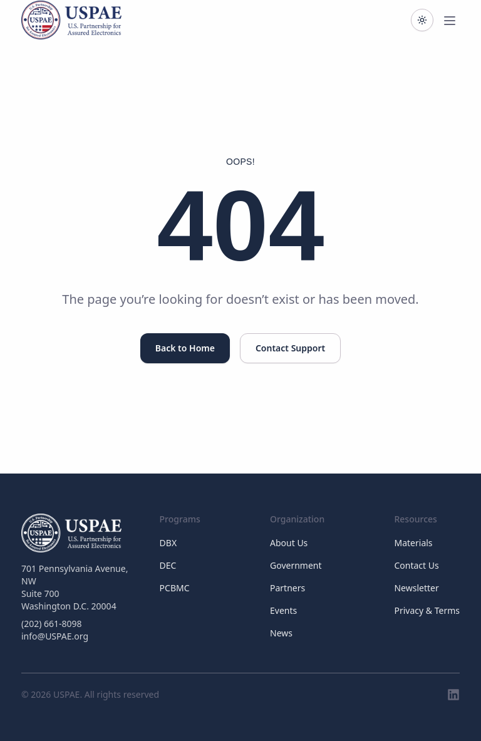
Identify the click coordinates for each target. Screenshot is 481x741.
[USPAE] (78, 533)
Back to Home (185, 348)
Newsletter (416, 588)
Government (296, 565)
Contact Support (290, 348)
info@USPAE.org (54, 636)
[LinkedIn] (453, 694)
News (281, 633)
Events (283, 610)
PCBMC (175, 588)
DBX (168, 543)
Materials (413, 543)
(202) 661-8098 (51, 624)
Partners (287, 588)
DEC (168, 565)
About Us (289, 543)
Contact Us (416, 565)
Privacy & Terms (427, 610)
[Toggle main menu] (450, 20)
